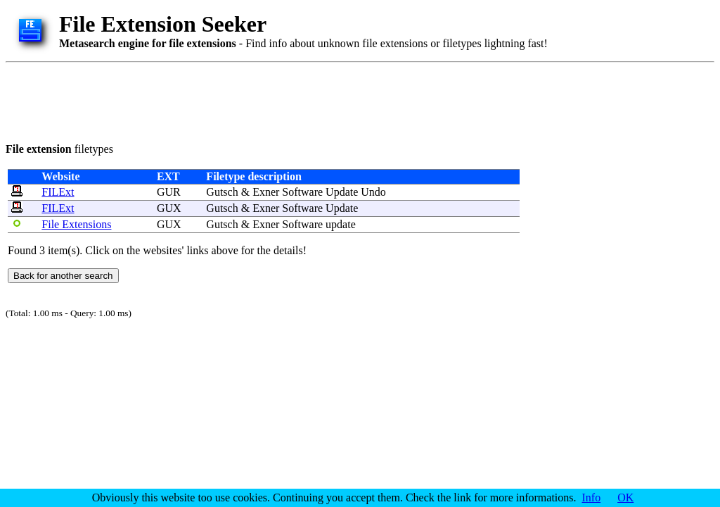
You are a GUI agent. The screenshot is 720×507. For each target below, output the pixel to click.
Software (302, 192)
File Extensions (76, 224)
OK (625, 497)
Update (342, 192)
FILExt (57, 192)
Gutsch (222, 192)
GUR (169, 192)
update (341, 224)
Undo (373, 192)
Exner (265, 192)
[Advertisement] (262, 100)
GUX (169, 208)
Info (591, 497)
